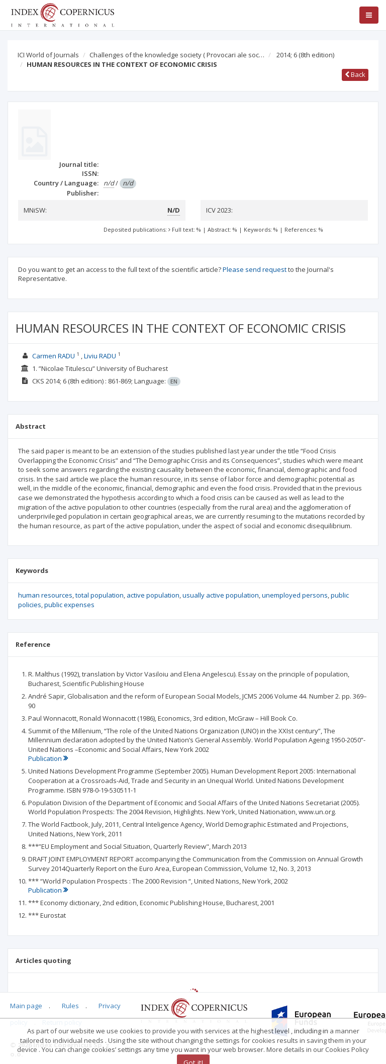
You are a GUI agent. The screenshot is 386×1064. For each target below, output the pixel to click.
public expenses (69, 604)
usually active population (220, 595)
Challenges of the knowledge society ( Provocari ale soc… (176, 54)
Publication (48, 758)
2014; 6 (305, 54)
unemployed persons (295, 595)
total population (99, 595)
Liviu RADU (100, 355)
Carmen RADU (53, 355)
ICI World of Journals (48, 54)
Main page (26, 1005)
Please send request (254, 269)
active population (153, 595)
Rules (70, 1005)
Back (355, 74)
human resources (45, 595)
